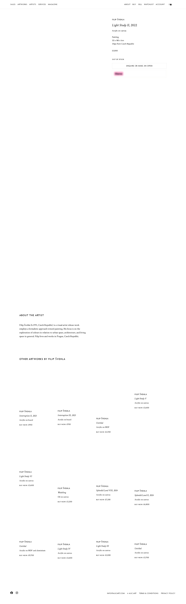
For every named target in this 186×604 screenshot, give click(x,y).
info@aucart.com (116, 593)
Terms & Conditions (148, 593)
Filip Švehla (118, 19)
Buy (134, 4)
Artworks (22, 4)
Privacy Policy (168, 593)
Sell (140, 4)
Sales (13, 4)
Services (42, 4)
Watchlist (149, 4)
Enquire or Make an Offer (139, 66)
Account (160, 4)
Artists (32, 4)
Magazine (52, 4)
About (127, 4)
